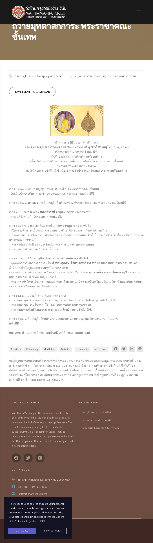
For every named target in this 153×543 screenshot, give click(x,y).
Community (32, 349)
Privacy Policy (53, 531)
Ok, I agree (21, 531)
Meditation (49, 349)
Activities (16, 349)
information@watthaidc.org (32, 493)
